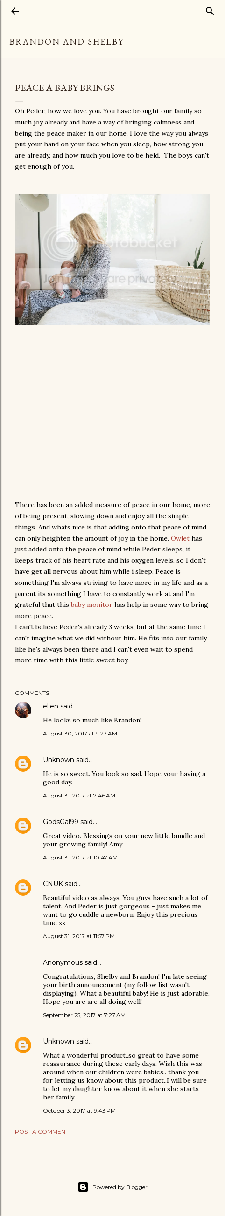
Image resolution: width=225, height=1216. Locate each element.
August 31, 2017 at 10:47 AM (80, 857)
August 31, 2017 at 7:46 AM (79, 795)
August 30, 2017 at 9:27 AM (80, 733)
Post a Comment (42, 1131)
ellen (50, 706)
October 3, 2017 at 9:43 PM (79, 1110)
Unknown (58, 760)
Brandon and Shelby (66, 41)
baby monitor (91, 604)
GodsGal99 (60, 822)
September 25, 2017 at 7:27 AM (84, 1014)
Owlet (180, 538)
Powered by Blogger (112, 1187)
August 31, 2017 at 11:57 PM (79, 936)
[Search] (210, 9)
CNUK (53, 883)
